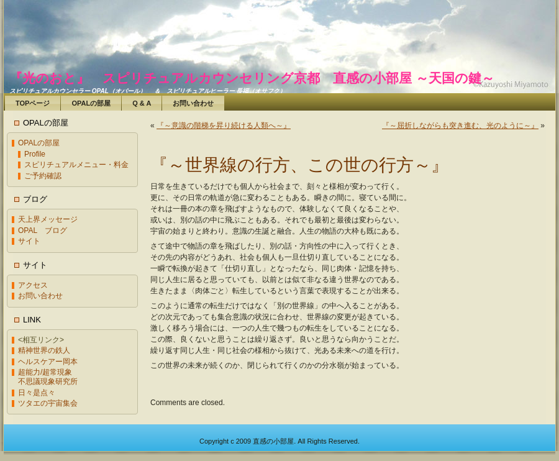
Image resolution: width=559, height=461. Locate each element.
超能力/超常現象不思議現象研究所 (48, 377)
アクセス (33, 285)
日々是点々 (36, 392)
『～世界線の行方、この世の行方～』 (299, 165)
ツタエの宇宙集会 (48, 403)
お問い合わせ (40, 295)
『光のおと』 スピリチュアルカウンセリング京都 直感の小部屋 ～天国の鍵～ (251, 78)
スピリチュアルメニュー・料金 (76, 164)
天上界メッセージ (48, 219)
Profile (34, 154)
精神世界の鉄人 (44, 350)
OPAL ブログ (42, 230)
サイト (29, 241)
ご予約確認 (42, 175)
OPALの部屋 (39, 143)
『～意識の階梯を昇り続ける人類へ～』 (224, 125)
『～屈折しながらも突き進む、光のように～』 (460, 125)
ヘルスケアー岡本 (48, 361)
